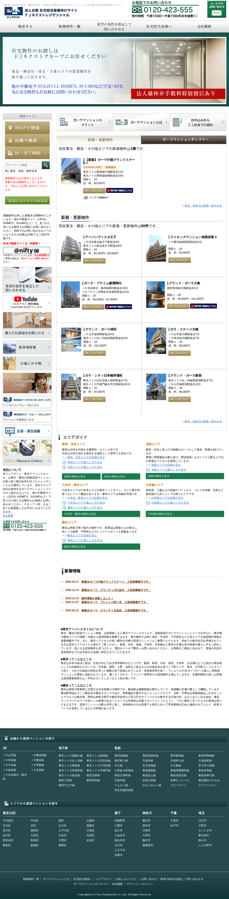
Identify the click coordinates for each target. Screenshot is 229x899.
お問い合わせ (216, 9)
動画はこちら (119, 190)
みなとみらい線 (151, 785)
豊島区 (7, 845)
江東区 (91, 830)
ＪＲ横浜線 (37, 760)
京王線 (118, 765)
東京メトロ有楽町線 (71, 770)
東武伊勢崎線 (206, 755)
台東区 (91, 820)
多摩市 (118, 855)
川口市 (202, 820)
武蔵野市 (119, 820)
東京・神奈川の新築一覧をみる (203, 205)
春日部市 (203, 835)
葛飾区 (91, 825)
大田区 (35, 835)
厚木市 (146, 825)
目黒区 (91, 835)
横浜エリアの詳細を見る (82, 535)
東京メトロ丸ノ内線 (71, 760)
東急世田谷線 (178, 775)
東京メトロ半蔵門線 (99, 770)
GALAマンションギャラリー (170, 140)
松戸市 (174, 825)
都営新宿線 (93, 780)
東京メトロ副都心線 (71, 755)
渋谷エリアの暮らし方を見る (85, 467)
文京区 (7, 825)
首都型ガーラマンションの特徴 (141, 122)
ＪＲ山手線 (9, 755)
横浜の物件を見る (75, 546)
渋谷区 (63, 835)
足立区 (63, 825)
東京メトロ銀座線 (97, 755)
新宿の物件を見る (75, 476)
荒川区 (7, 830)
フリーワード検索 (46, 165)
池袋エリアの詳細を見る (166, 464)
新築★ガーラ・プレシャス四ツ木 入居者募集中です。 (114, 602)
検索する (24, 26)
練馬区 (63, 845)
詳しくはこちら (94, 190)
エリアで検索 (27, 153)
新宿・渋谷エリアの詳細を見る (86, 457)
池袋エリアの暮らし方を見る (168, 469)
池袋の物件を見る (159, 476)
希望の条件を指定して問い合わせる (114, 26)
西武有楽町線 (150, 755)
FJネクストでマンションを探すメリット (85, 122)
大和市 (146, 835)
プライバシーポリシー (139, 884)
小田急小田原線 (123, 770)
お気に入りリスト (126, 879)
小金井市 (119, 835)
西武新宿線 (177, 755)
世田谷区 (8, 840)
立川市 (118, 845)
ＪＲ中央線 (9, 765)
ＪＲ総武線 (9, 770)
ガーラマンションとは (56, 879)
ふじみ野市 (205, 845)
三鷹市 (118, 825)
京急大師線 (149, 780)
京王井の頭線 (206, 765)
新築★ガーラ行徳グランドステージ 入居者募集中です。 (116, 581)
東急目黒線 (205, 770)
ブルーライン (178, 785)
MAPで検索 (27, 127)
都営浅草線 (93, 775)
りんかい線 (121, 785)
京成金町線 (205, 760)
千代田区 (8, 820)
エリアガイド (104, 879)
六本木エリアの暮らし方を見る (86, 502)
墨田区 (35, 830)
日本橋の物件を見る (160, 513)
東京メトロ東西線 (69, 765)
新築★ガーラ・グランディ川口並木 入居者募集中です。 (116, 590)
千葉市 (174, 820)
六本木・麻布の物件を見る (80, 513)
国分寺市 (119, 840)
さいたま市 (205, 830)
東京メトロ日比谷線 (99, 760)
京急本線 (119, 780)
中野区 (63, 840)
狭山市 (202, 840)
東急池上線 (149, 775)
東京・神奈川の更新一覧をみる (203, 421)
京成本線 (147, 760)
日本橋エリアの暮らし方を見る (170, 502)
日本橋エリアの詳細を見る (167, 497)
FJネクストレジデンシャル (41, 13)
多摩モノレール (179, 780)
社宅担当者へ (159, 26)
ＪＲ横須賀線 (39, 755)
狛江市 (118, 830)
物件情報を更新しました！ (97, 598)
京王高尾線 (149, 765)
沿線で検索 (27, 140)
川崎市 (146, 830)
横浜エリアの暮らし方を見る (85, 540)
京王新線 (175, 765)
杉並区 (91, 840)
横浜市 (146, 820)
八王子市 (119, 850)
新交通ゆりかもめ (209, 780)
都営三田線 (65, 780)
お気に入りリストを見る (27, 200)
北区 (33, 825)
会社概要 (204, 26)
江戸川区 (64, 830)
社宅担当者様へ (82, 879)
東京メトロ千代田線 (99, 765)
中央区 (35, 820)
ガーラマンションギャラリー (90, 884)
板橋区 (35, 845)
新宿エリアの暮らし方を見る (85, 462)
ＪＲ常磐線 (37, 765)
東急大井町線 (122, 775)
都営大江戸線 (67, 785)
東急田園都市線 (179, 770)
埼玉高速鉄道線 (123, 790)
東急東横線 (149, 770)
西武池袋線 (121, 755)
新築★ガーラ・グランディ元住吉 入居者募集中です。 (114, 610)
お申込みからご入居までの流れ (198, 122)
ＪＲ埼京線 (9, 760)
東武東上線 (121, 760)
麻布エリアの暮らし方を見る (85, 507)
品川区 (7, 835)
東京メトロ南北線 (69, 775)
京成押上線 (177, 760)
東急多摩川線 (206, 775)
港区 (61, 820)
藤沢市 (146, 840)
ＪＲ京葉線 (37, 770)
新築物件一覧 (69, 26)
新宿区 (35, 840)
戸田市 (202, 825)
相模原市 (147, 845)
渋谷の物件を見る (114, 476)
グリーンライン (207, 785)
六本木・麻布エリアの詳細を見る (87, 497)
